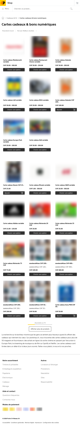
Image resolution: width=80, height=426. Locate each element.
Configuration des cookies (51, 422)
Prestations (45, 369)
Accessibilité (6, 422)
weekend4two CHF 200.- (12, 305)
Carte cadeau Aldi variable (38, 140)
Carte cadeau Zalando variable (63, 61)
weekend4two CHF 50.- (37, 305)
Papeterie (6, 373)
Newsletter (45, 373)
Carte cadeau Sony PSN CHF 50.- (65, 306)
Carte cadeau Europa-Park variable (12, 141)
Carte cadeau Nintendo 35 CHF (64, 224)
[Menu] (6, 9)
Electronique (7, 378)
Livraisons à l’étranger (49, 365)
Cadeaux (5, 382)
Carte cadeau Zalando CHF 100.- (64, 101)
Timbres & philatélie (10, 365)
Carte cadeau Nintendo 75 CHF (12, 264)
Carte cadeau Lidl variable (12, 100)
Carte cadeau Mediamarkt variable (12, 61)
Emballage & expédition (11, 369)
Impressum (38, 422)
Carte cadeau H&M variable (65, 185)
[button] (14, 54)
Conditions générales (17, 422)
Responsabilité (46, 382)
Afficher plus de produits (40, 329)
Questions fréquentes (10, 395)
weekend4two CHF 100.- (38, 263)
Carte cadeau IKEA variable (39, 100)
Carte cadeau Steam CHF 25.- (13, 185)
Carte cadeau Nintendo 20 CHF (38, 224)
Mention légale (29, 422)
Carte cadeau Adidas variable (13, 223)
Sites (42, 378)
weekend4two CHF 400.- (64, 263)
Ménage (5, 386)
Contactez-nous (8, 400)
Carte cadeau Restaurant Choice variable (38, 61)
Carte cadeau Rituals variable (39, 185)
